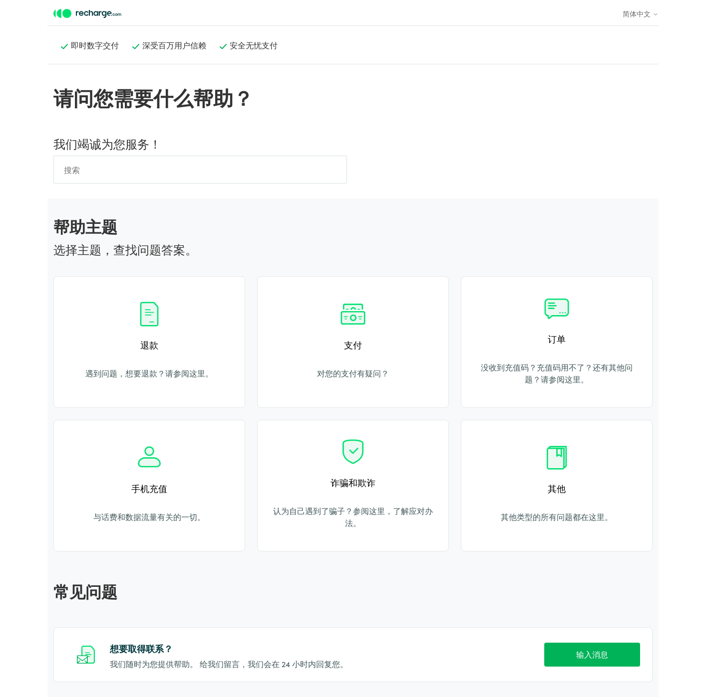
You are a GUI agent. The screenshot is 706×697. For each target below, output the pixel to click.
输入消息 (592, 654)
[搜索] (200, 169)
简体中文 (641, 13)
